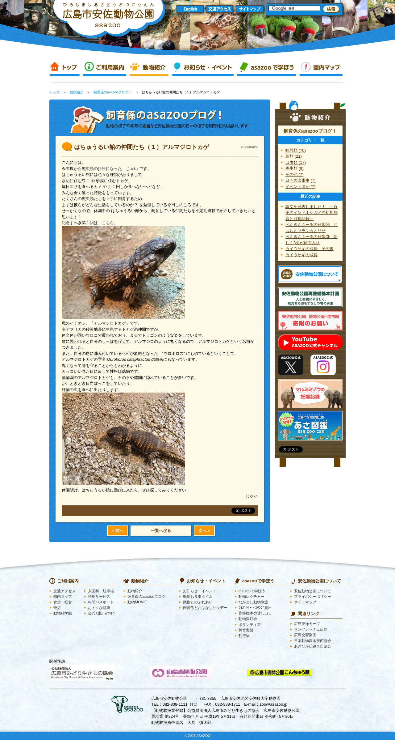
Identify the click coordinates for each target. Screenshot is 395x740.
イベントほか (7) (300, 186)
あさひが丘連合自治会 (312, 646)
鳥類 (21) (293, 156)
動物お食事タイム (198, 596)
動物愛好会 (248, 619)
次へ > (204, 530)
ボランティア (250, 625)
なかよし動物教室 (253, 602)
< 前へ (117, 530)
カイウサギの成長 (301, 255)
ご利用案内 (104, 67)
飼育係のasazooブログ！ (113, 92)
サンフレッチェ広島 (310, 629)
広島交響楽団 (305, 635)
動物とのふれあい (198, 602)
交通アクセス (220, 9)
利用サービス (99, 596)
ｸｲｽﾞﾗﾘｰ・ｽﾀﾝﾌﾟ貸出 (255, 608)
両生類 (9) (294, 168)
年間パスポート (101, 602)
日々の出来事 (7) (300, 180)
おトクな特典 (99, 608)
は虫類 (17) (295, 162)
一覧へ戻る (161, 530)
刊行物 (244, 636)
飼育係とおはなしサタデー (205, 608)
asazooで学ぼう (266, 67)
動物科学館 (62, 613)
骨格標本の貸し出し (255, 613)
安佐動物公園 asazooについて (310, 274)
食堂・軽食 (62, 602)
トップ (64, 67)
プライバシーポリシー (312, 596)
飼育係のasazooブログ (146, 596)
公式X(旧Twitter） (103, 613)
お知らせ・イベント (203, 67)
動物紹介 (149, 67)
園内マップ (321, 67)
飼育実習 (246, 630)
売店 (57, 608)
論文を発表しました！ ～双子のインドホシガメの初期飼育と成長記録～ (311, 212)
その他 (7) (294, 174)
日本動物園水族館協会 (312, 641)
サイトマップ (249, 9)
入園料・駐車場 (101, 591)
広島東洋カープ (307, 624)
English (190, 9)
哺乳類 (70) (295, 150)
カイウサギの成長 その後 (309, 248)
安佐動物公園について (312, 591)
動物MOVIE (137, 602)
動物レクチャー (251, 596)
